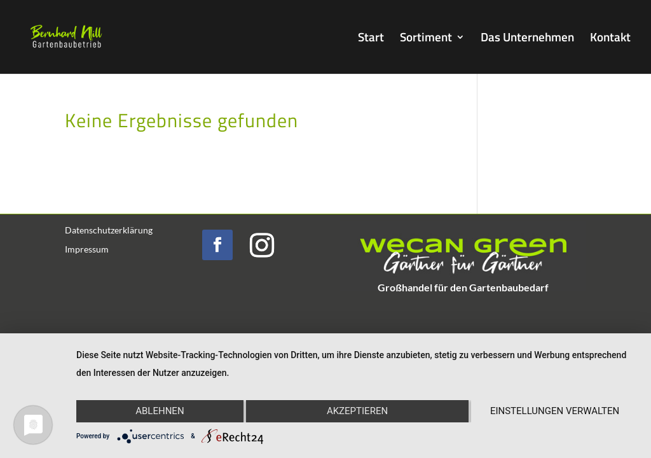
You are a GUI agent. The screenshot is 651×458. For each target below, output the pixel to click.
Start (371, 39)
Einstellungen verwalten (554, 411)
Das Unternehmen (527, 39)
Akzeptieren (357, 411)
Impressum (87, 249)
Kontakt (610, 39)
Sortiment (426, 39)
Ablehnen (159, 411)
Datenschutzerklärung (109, 230)
